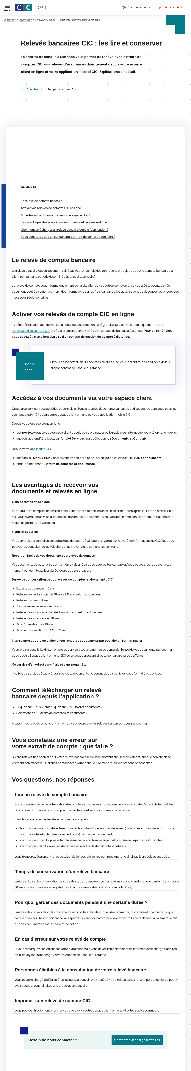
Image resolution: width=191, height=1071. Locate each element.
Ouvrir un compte (138, 7)
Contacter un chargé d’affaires (137, 965)
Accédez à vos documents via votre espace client (55, 141)
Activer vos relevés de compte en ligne (51, 133)
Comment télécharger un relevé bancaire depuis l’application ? (64, 155)
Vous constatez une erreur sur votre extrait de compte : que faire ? (68, 162)
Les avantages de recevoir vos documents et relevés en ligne (64, 148)
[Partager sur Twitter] (104, 1000)
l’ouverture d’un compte (31, 256)
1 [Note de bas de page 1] (90, 70)
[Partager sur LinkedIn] (122, 1000)
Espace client (173, 7)
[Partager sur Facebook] (113, 1000)
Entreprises (9, 19)
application (37, 374)
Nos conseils (25, 19)
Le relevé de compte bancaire (41, 126)
